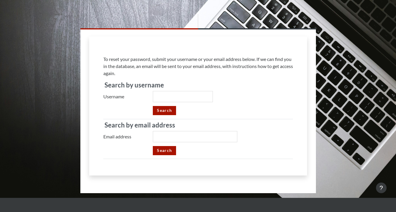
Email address (117, 136)
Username (113, 96)
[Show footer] (381, 188)
